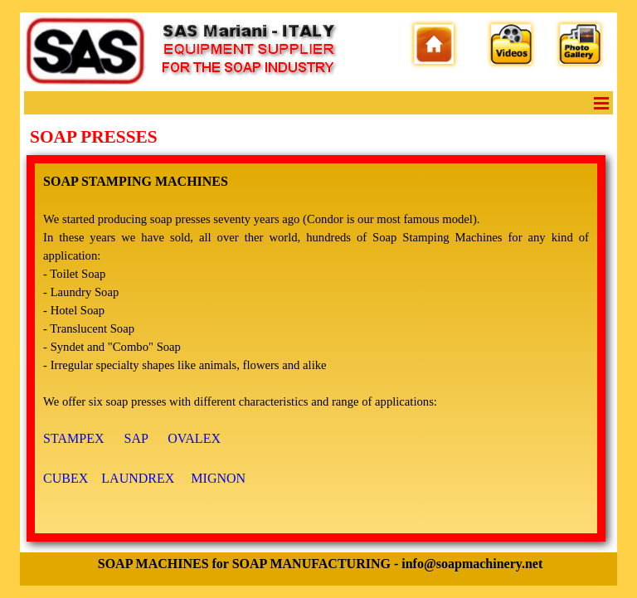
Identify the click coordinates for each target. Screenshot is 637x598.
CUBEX (65, 478)
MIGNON (218, 478)
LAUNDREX (137, 478)
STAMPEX (73, 438)
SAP (136, 438)
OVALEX (194, 438)
